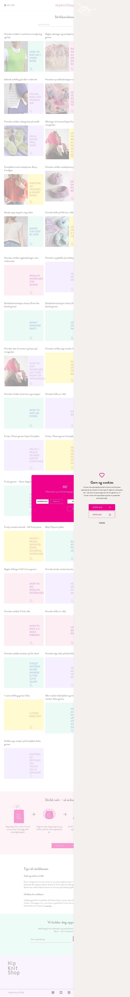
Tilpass (102, 523)
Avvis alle (97, 514)
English (56, 501)
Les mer (48, 906)
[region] (102, 498)
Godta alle (97, 507)
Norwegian (42, 501)
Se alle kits (60, 846)
